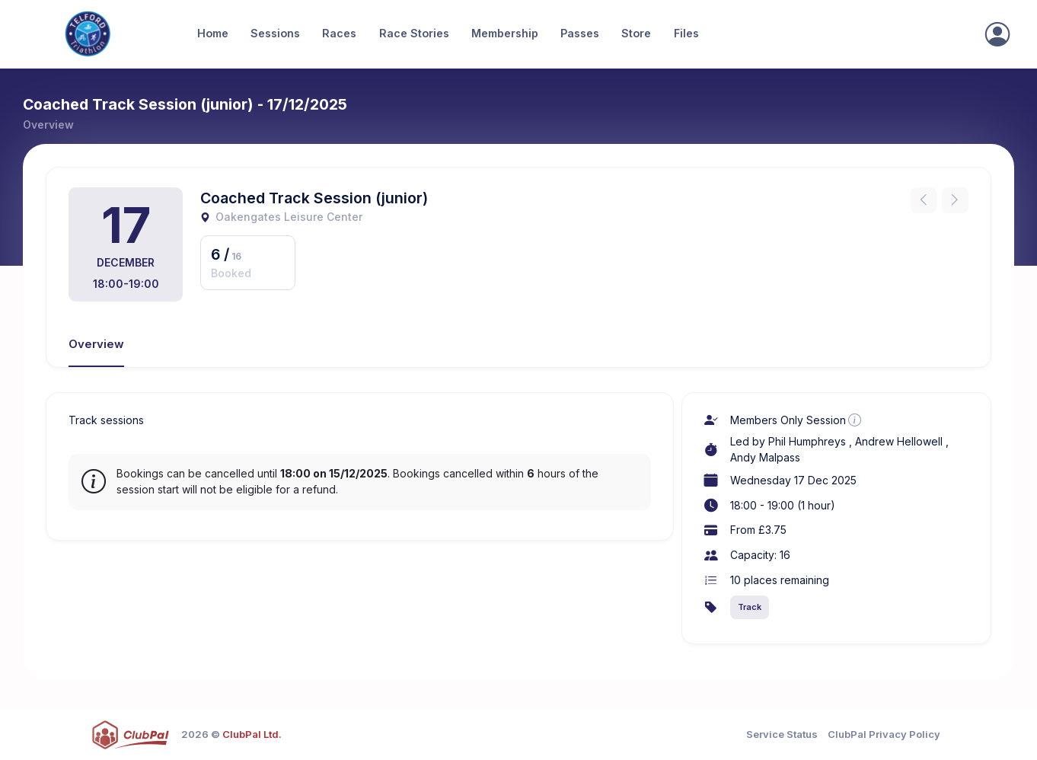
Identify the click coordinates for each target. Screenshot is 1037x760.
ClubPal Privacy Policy (884, 734)
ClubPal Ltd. (252, 734)
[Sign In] (997, 34)
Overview (96, 344)
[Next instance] (955, 200)
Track (749, 607)
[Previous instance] (924, 200)
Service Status (782, 734)
